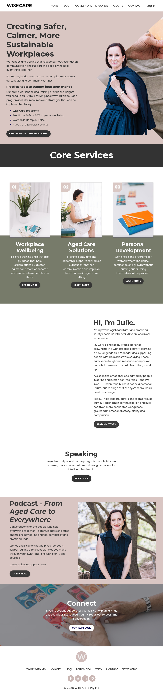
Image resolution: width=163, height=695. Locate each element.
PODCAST (118, 6)
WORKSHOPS (83, 6)
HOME (54, 6)
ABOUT (66, 6)
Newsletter (129, 669)
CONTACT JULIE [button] (81, 627)
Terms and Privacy (89, 669)
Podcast (55, 669)
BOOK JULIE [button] (81, 478)
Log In (151, 6)
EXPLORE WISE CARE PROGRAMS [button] (28, 133)
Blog (68, 669)
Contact (112, 669)
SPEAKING (101, 6)
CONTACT (135, 6)
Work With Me (36, 669)
